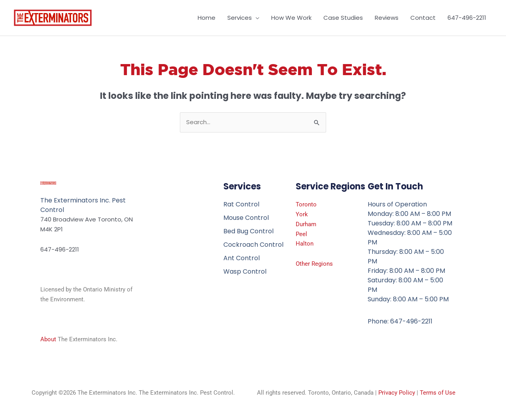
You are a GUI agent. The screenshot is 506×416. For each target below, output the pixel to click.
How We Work (291, 17)
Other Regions (314, 263)
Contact (423, 17)
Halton (304, 243)
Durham (306, 224)
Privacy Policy (396, 392)
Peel (301, 234)
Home (206, 17)
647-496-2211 (466, 17)
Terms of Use (437, 392)
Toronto (306, 204)
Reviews (386, 17)
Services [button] (239, 17)
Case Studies (343, 17)
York (302, 214)
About (48, 339)
